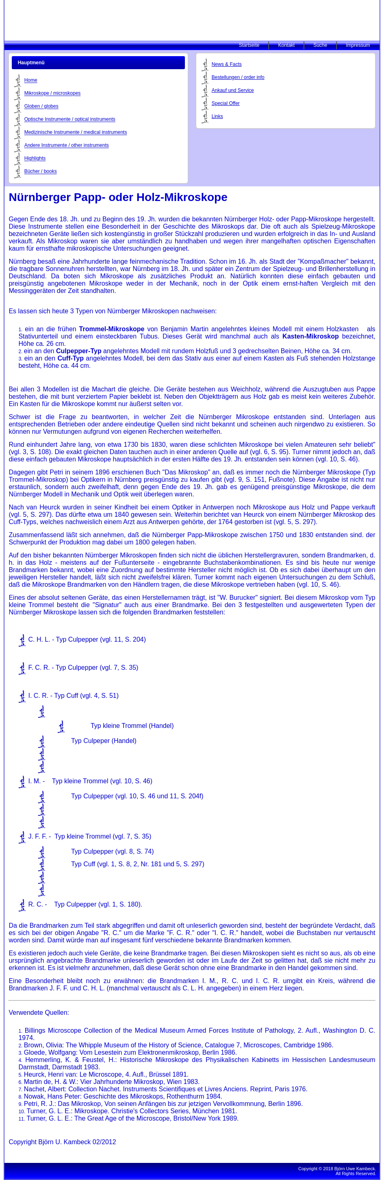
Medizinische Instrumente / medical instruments (75, 132)
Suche (320, 45)
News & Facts (227, 64)
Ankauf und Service (233, 90)
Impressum (358, 45)
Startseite (249, 45)
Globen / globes (41, 106)
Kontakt (286, 45)
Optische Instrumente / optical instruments (69, 119)
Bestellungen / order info (238, 77)
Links (217, 116)
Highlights (35, 159)
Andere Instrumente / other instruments (66, 146)
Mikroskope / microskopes (52, 93)
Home (30, 80)
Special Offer (226, 103)
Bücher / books (40, 172)
